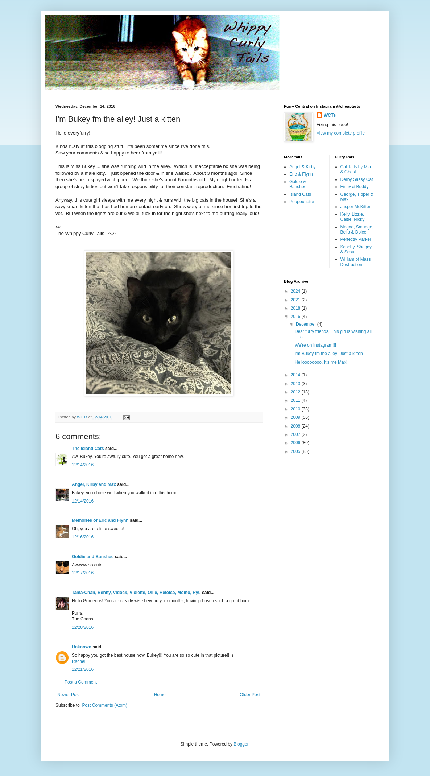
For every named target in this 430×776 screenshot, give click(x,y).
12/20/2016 (83, 627)
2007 (296, 434)
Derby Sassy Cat (356, 179)
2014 (296, 374)
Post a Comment (81, 682)
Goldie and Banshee (92, 556)
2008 (296, 426)
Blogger (240, 744)
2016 (296, 316)
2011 (296, 400)
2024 (296, 291)
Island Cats (300, 194)
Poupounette (301, 201)
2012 (296, 392)
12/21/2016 (83, 669)
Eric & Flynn (301, 174)
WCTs (330, 115)
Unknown (81, 646)
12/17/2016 (83, 572)
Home (160, 694)
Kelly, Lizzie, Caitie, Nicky (352, 217)
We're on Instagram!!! (315, 345)
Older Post (250, 694)
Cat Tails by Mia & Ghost (355, 169)
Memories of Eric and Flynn (100, 520)
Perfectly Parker (355, 239)
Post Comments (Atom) (104, 705)
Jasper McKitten (356, 206)
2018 (296, 308)
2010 (296, 409)
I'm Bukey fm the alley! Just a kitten (329, 353)
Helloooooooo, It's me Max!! (321, 362)
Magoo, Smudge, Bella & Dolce (356, 229)
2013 (296, 383)
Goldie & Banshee (297, 184)
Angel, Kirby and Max (94, 484)
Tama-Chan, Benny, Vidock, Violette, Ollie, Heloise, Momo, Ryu (136, 592)
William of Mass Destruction (355, 262)
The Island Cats (88, 448)
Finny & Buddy (354, 186)
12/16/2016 (83, 537)
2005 (296, 451)
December (306, 324)
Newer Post (68, 694)
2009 (296, 417)
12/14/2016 (83, 464)
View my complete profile (341, 133)
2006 (296, 442)
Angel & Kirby (302, 166)
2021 (296, 299)
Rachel (78, 661)
